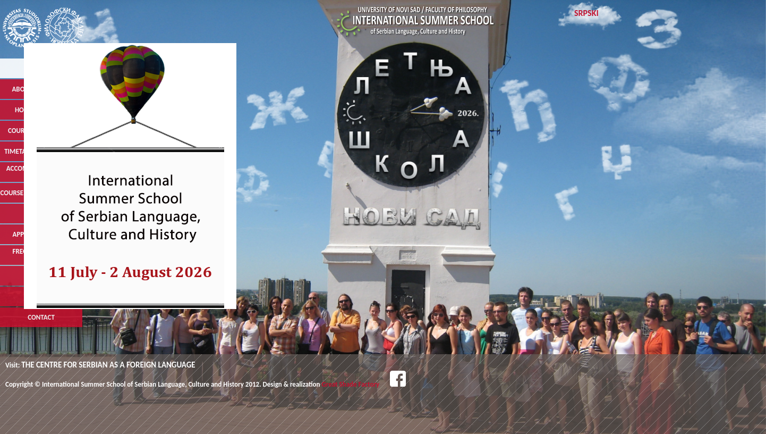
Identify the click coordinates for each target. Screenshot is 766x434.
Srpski (586, 13)
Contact (41, 317)
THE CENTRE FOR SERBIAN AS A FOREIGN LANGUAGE (108, 365)
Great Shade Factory (351, 384)
